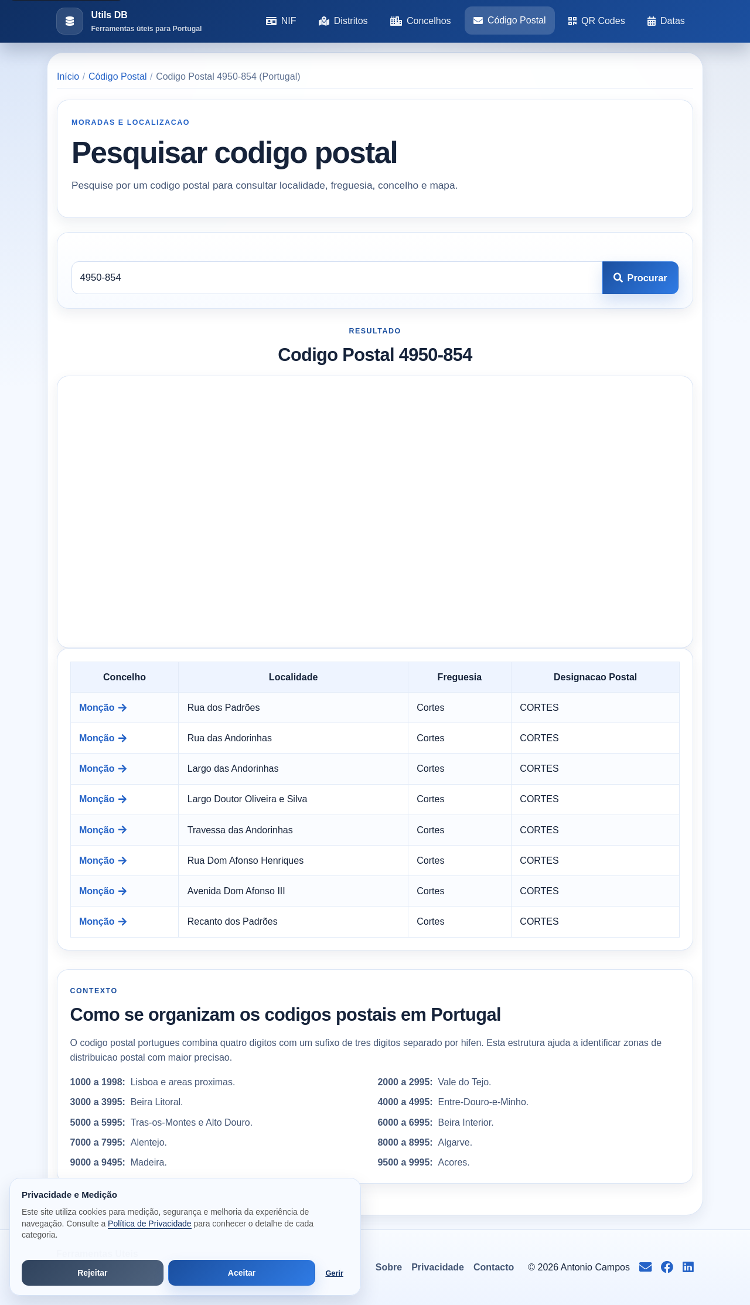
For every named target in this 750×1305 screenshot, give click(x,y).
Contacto (493, 1267)
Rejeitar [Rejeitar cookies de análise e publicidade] (92, 1272)
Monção (103, 708)
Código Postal (509, 20)
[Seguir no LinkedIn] (688, 1267)
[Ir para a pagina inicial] (129, 21)
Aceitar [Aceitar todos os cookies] (241, 1272)
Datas (666, 21)
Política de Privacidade (149, 1223)
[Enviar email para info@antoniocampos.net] (645, 1267)
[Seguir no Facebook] (667, 1267)
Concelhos (420, 21)
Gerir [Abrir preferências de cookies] (334, 1273)
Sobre (389, 1267)
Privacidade (437, 1267)
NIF (281, 21)
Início (68, 76)
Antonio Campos (595, 1267)
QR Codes (596, 21)
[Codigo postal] (336, 277)
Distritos (343, 21)
